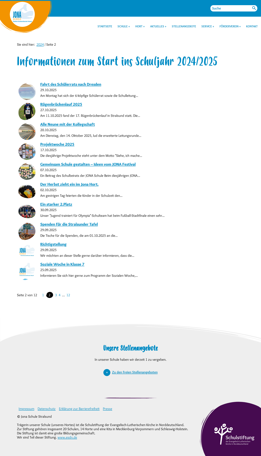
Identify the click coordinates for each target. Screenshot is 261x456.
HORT (139, 26)
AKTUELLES (157, 26)
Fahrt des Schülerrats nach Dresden (70, 84)
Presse (107, 409)
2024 (40, 44)
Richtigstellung (53, 244)
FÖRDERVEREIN (229, 26)
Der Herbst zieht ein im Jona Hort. (69, 184)
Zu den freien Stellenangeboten (135, 372)
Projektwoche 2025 (57, 144)
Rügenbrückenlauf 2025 (61, 104)
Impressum (26, 409)
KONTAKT (252, 26)
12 (68, 295)
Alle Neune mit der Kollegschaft (67, 124)
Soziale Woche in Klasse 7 (62, 264)
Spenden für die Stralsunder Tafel (69, 224)
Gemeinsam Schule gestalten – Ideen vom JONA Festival (88, 164)
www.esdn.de (67, 437)
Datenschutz (47, 409)
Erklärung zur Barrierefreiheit (79, 409)
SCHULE (123, 26)
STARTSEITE (105, 26)
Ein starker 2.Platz (56, 204)
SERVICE (207, 26)
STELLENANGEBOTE (184, 26)
